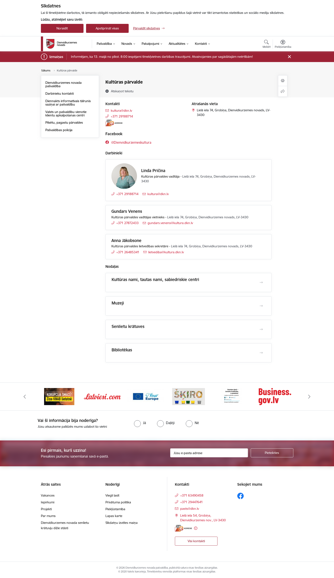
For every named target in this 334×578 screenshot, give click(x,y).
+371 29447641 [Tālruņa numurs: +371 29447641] (191, 502)
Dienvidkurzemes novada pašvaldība (63, 84)
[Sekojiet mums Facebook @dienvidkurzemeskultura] (128, 142)
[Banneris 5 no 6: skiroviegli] (231, 396)
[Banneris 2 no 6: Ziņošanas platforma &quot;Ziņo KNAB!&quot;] (102, 396)
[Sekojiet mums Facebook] (240, 496)
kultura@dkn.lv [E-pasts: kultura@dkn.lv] (121, 111)
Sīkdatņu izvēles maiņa (121, 523)
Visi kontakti (196, 541)
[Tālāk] (309, 396)
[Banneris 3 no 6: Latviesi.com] (145, 396)
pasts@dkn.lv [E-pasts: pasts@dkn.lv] (189, 509)
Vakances (48, 495)
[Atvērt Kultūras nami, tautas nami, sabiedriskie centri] (261, 282)
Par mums (48, 516)
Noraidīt (62, 28)
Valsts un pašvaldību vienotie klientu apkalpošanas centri (65, 113)
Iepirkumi (47, 502)
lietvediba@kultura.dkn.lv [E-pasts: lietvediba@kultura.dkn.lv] (166, 252)
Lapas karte (113, 516)
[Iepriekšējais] (25, 396)
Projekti (46, 509)
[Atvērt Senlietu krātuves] (261, 329)
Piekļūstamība (115, 509)
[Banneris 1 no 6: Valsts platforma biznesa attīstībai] (59, 396)
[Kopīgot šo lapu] (282, 91)
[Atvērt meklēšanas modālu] (267, 44)
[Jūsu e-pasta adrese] (209, 452)
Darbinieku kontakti (59, 93)
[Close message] (289, 56)
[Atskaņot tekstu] (122, 91)
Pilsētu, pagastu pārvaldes (64, 122)
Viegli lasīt (112, 495)
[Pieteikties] (272, 452)
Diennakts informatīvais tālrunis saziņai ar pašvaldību (68, 102)
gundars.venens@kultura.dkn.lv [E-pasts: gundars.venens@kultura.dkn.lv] (170, 223)
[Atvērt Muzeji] (261, 306)
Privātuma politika (118, 502)
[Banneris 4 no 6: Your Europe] (188, 396)
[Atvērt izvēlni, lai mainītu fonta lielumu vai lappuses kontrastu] (283, 44)
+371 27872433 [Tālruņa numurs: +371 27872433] (127, 223)
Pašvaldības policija (58, 130)
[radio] (140, 422)
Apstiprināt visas (107, 28)
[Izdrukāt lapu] (282, 80)
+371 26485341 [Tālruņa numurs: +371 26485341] (127, 252)
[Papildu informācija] (195, 528)
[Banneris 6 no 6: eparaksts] (275, 396)
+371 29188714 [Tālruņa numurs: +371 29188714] (122, 116)
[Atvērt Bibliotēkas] (261, 353)
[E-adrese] (113, 122)
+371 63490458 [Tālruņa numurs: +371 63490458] (191, 495)
